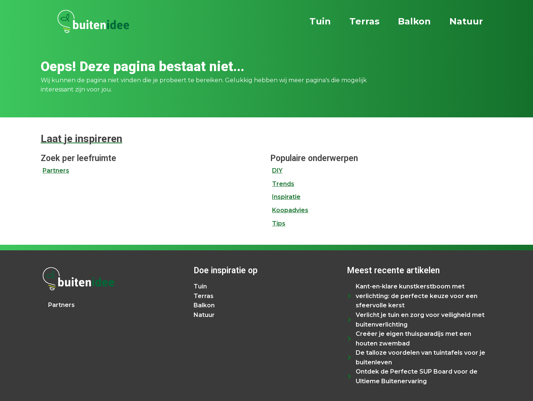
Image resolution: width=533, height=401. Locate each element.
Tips (278, 223)
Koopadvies (290, 210)
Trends (283, 183)
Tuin (320, 21)
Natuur (466, 21)
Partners (56, 170)
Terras (364, 21)
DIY (277, 170)
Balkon (414, 21)
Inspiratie (286, 196)
